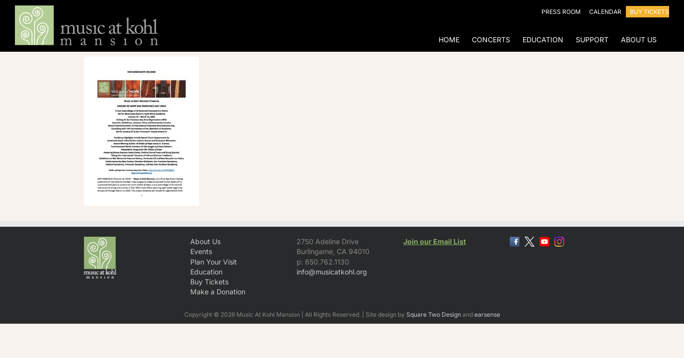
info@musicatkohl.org (332, 272)
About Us (205, 241)
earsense (487, 314)
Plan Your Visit (213, 262)
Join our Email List (434, 241)
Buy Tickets (209, 281)
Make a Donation (217, 291)
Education (206, 272)
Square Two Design (433, 314)
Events (201, 251)
